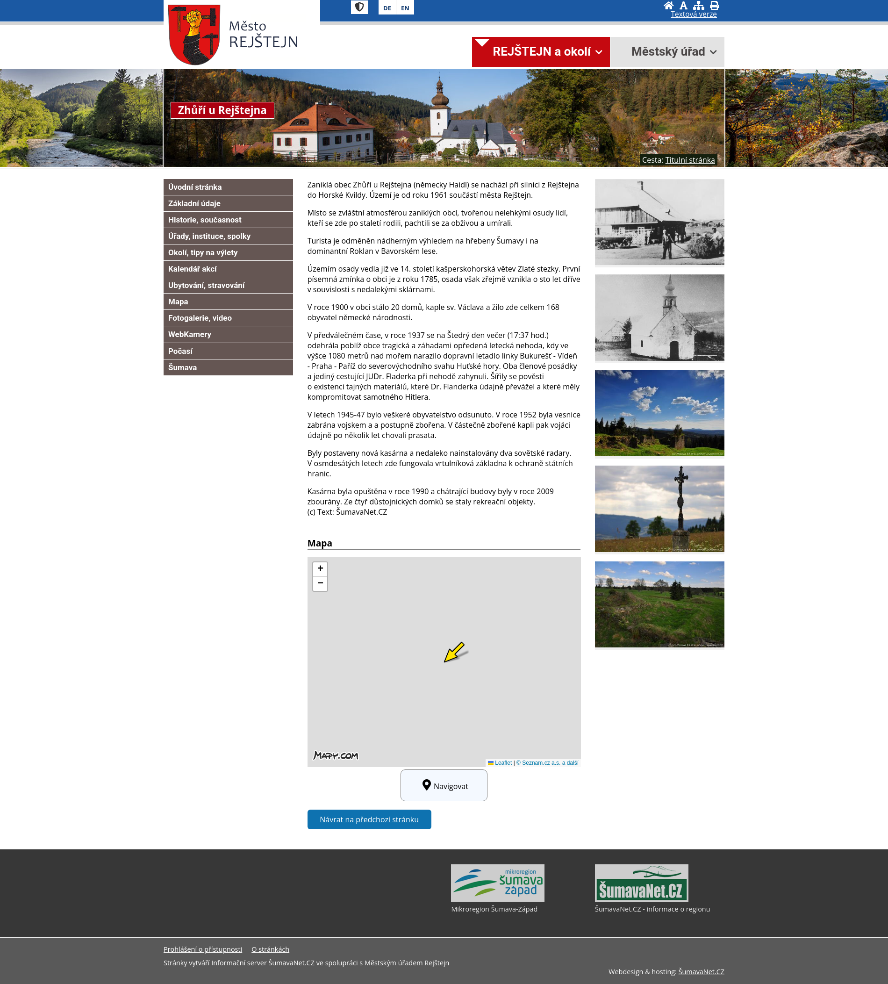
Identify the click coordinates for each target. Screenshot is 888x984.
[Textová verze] (694, 14)
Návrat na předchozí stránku (369, 819)
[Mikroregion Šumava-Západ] (497, 899)
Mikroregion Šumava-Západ (494, 909)
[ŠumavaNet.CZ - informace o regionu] (641, 899)
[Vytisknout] (714, 5)
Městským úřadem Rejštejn (407, 962)
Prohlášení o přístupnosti (203, 949)
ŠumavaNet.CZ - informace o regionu (652, 909)
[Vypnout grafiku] (683, 5)
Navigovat (444, 785)
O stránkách (270, 949)
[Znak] (359, 7)
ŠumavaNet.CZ (701, 971)
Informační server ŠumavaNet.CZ (263, 962)
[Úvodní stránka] (669, 5)
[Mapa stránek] (698, 5)
